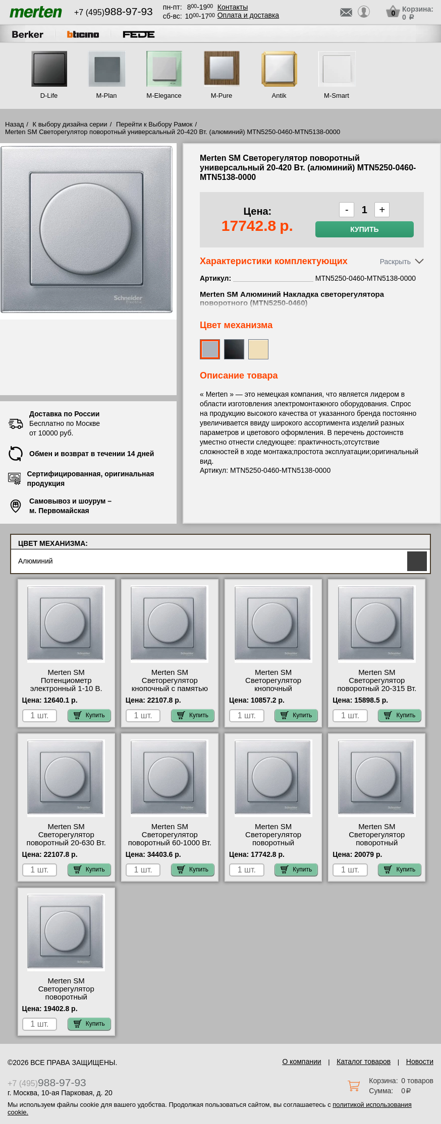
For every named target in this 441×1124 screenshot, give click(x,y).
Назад (14, 124)
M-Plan (106, 95)
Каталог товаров (364, 1061)
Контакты (232, 7)
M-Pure (222, 95)
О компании (301, 1061)
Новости (419, 1061)
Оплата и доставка (248, 15)
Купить (364, 229)
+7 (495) (113, 12)
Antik (279, 95)
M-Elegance (163, 95)
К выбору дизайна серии (70, 124)
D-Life (49, 95)
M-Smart (336, 95)
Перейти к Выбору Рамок (154, 124)
